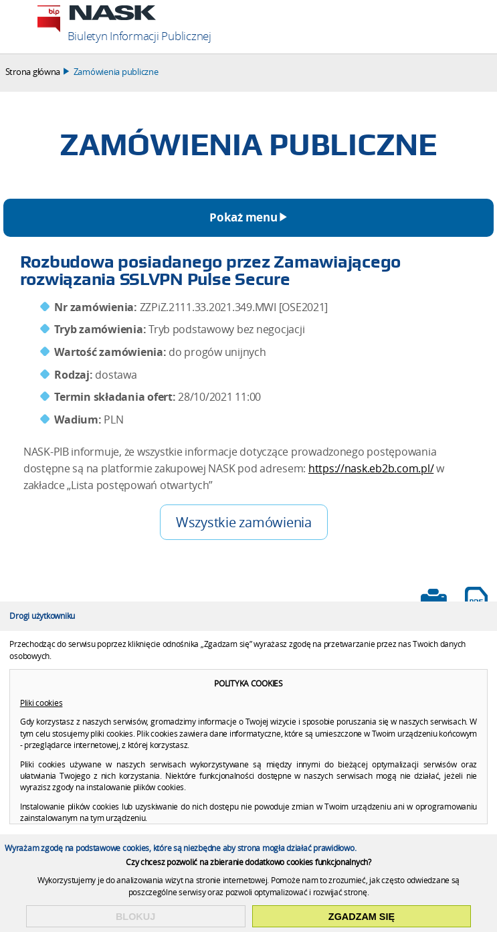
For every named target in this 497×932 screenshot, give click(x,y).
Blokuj (135, 916)
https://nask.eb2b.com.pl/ (371, 469)
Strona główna (33, 72)
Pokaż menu (243, 217)
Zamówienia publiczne (116, 72)
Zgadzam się (361, 916)
